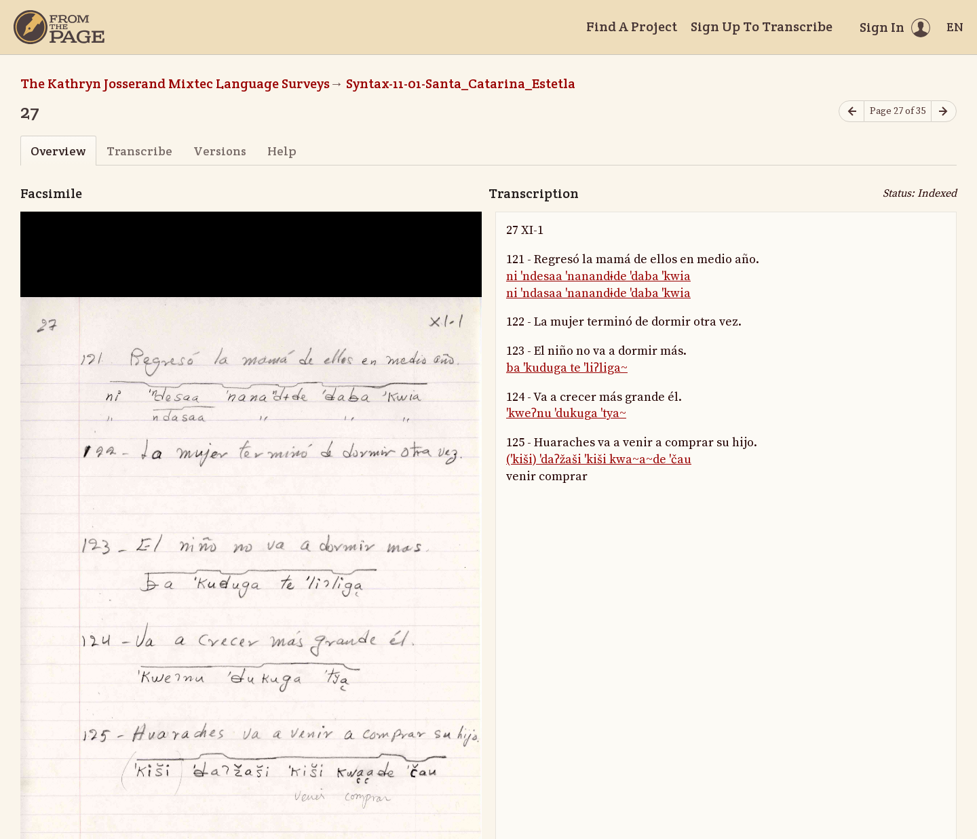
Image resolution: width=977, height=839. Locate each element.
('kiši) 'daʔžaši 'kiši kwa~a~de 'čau (598, 459)
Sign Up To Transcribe (761, 26)
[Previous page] (851, 111)
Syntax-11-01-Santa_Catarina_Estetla (460, 83)
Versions (219, 151)
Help (281, 151)
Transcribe (139, 151)
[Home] (59, 27)
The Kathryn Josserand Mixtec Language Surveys (175, 83)
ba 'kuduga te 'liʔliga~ (567, 368)
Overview (58, 151)
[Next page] (944, 111)
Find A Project (631, 26)
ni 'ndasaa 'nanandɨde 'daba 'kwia (598, 293)
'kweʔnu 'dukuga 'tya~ (566, 413)
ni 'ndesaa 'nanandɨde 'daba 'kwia (598, 276)
